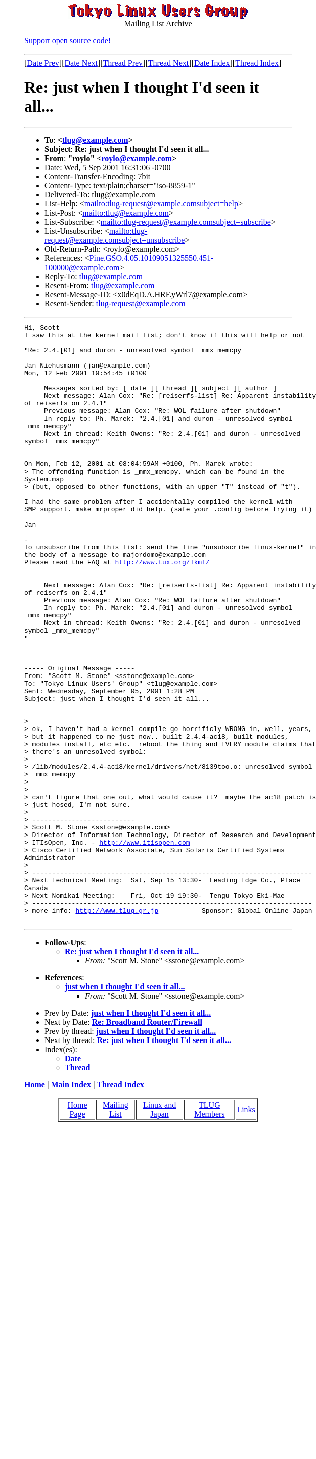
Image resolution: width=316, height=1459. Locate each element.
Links (246, 1229)
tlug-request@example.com (141, 303)
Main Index (71, 1204)
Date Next (81, 63)
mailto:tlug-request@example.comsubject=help (161, 203)
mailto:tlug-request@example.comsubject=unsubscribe (114, 235)
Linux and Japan (159, 1229)
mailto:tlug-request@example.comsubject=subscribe (186, 222)
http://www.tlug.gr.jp (116, 1028)
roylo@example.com (137, 158)
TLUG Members (209, 1229)
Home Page (77, 1229)
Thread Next (168, 63)
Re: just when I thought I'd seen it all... (132, 1071)
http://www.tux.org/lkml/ (162, 610)
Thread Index (257, 63)
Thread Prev (123, 63)
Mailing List (115, 1229)
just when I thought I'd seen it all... (125, 1106)
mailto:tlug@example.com (125, 213)
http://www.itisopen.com (144, 946)
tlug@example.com (95, 140)
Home (34, 1204)
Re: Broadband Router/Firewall (147, 1141)
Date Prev (43, 63)
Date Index (212, 63)
